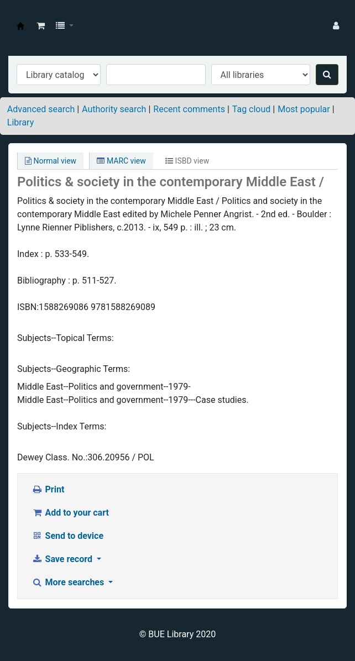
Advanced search (41, 109)
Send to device (67, 536)
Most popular (304, 109)
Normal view (50, 160)
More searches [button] (69, 582)
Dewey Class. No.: (52, 457)
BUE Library (20, 26)
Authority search (114, 109)
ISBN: (28, 307)
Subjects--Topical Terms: (65, 338)
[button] (40, 26)
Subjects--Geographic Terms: (73, 369)
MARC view (121, 160)
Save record (63, 559)
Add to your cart (70, 512)
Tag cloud (251, 109)
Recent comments (189, 109)
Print (48, 489)
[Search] (327, 74)
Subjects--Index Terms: (61, 426)
